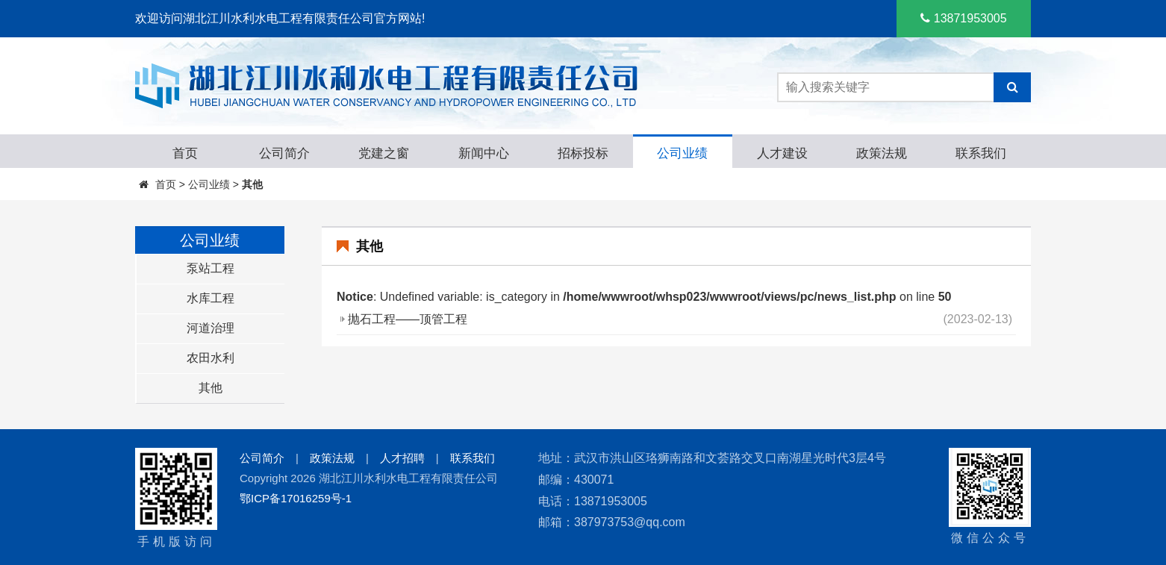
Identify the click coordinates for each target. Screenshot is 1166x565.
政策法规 (332, 458)
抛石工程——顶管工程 (407, 319)
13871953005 (963, 18)
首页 (165, 184)
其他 (252, 184)
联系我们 (472, 458)
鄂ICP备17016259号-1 (296, 498)
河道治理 (210, 328)
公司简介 (262, 458)
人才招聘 (402, 458)
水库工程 (210, 298)
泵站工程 (210, 268)
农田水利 (210, 358)
